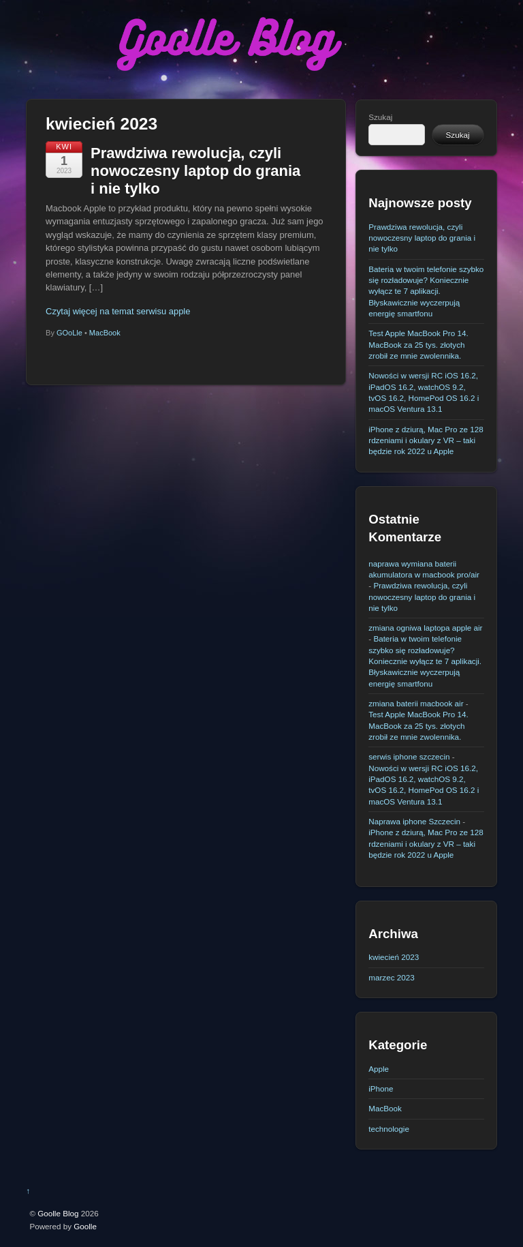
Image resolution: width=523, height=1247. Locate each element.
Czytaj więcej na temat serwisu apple (118, 311)
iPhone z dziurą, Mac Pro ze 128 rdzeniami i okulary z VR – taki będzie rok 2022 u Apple (425, 440)
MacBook (105, 333)
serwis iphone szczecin (408, 756)
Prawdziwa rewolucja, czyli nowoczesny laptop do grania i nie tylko (195, 171)
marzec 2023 (391, 977)
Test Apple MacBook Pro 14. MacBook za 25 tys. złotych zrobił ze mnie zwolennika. (418, 344)
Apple (378, 1068)
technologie (388, 1128)
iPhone (380, 1088)
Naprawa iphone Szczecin (414, 821)
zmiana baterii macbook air (415, 703)
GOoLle (69, 333)
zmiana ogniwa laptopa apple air (425, 627)
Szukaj (380, 116)
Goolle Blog (57, 1213)
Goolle (85, 1226)
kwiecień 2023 (393, 956)
